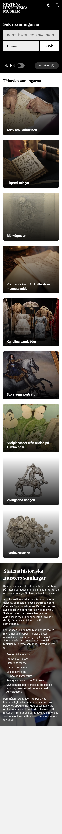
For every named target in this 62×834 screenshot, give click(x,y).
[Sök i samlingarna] (57, 5)
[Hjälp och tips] (48, 5)
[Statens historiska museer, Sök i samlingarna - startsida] (15, 7)
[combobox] (21, 46)
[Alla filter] (47, 65)
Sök (49, 46)
